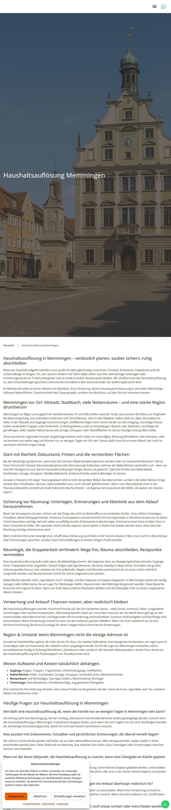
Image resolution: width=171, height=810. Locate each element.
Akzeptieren (17, 796)
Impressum (62, 803)
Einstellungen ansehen (71, 796)
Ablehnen (42, 796)
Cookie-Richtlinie (31, 803)
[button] (154, 9)
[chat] (165, 804)
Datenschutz (48, 803)
